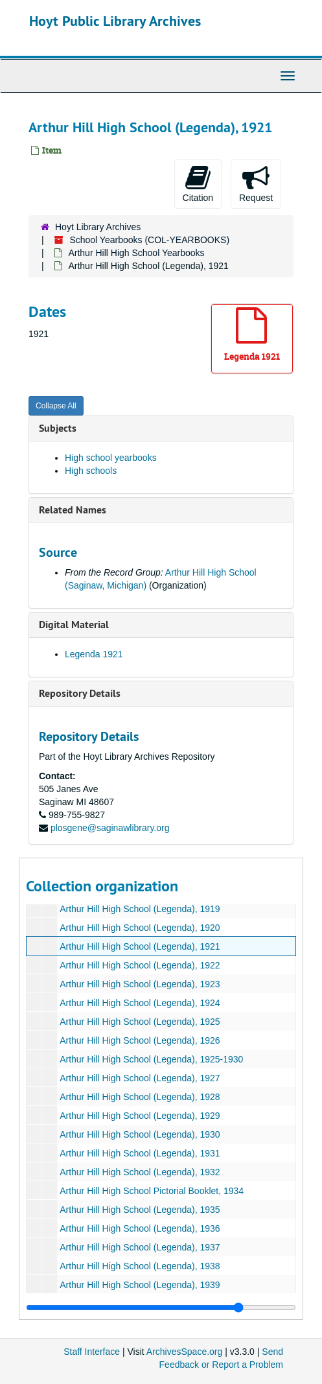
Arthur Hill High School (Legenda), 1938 (140, 1266)
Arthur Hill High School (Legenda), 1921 (140, 946)
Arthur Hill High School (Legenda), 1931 (140, 1153)
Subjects (57, 428)
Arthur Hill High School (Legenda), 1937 (140, 1247)
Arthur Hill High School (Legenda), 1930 (140, 1134)
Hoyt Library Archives (98, 227)
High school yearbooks (111, 457)
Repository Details (80, 693)
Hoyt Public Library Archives (115, 21)
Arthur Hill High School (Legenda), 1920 (140, 927)
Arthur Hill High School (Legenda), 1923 (140, 984)
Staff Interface (91, 1351)
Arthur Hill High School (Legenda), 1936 (140, 1228)
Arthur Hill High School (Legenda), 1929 (140, 1115)
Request (256, 183)
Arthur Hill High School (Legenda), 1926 (140, 1040)
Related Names (72, 510)
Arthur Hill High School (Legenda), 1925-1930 (151, 1059)
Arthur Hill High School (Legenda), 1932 (140, 1172)
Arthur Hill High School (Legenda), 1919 (140, 909)
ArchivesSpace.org (184, 1351)
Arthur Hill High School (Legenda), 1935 (140, 1209)
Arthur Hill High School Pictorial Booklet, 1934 (152, 1191)
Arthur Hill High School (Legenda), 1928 (140, 1097)
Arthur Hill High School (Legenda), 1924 (140, 1003)
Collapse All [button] (56, 405)
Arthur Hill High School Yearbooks (136, 253)
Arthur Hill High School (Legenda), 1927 (140, 1078)
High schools (91, 470)
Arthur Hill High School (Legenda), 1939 (140, 1285)
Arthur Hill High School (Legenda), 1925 (140, 1021)
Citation (198, 183)
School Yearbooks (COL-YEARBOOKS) (149, 240)
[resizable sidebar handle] (161, 1307)
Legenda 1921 (94, 654)
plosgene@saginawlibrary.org (110, 828)
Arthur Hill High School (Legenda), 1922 (140, 965)
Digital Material (74, 624)
